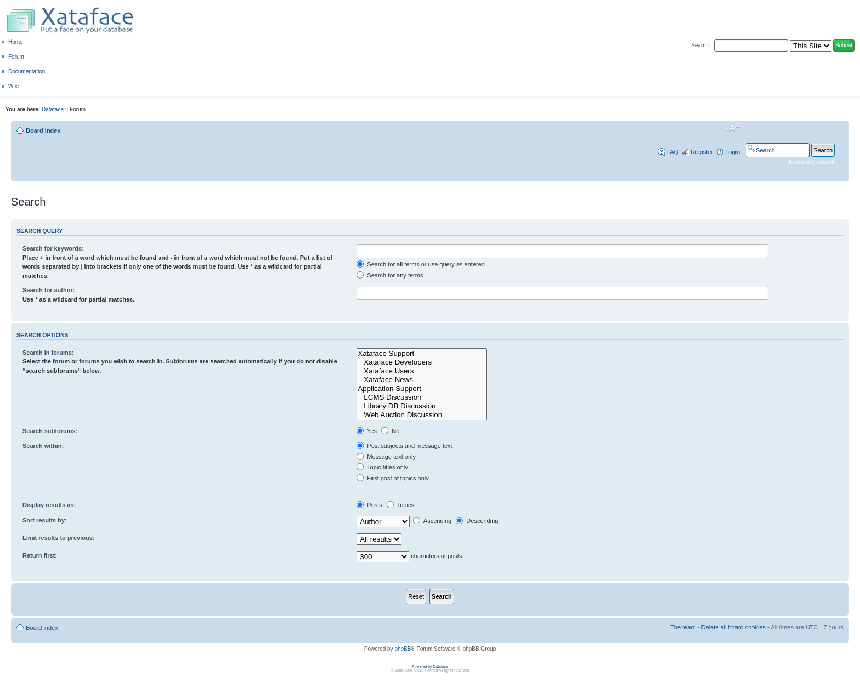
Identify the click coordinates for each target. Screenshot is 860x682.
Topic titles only (382, 467)
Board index (43, 130)
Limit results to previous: (58, 538)
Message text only (386, 456)
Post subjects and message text (404, 445)
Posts (369, 505)
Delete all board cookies (733, 627)
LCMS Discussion (422, 397)
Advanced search (811, 161)
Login (732, 152)
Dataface (53, 109)
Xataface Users (422, 371)
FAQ (672, 152)
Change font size (732, 128)
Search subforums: (49, 431)
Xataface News (422, 380)
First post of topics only (393, 478)
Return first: (39, 555)
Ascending (432, 521)
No (390, 431)
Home (15, 42)
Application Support (422, 388)
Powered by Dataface (430, 666)
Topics (400, 505)
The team (682, 627)
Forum (16, 57)
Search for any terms (390, 275)
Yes (367, 431)
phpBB (402, 649)
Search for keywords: (53, 248)
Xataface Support (422, 353)
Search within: (43, 445)
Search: (700, 45)
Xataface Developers (422, 362)
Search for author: (48, 290)
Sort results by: (44, 520)
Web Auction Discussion (422, 415)
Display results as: (49, 505)
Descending (477, 521)
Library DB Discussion (422, 406)
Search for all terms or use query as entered (421, 264)
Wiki (13, 86)
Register (702, 152)
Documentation (26, 72)
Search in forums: (48, 352)
